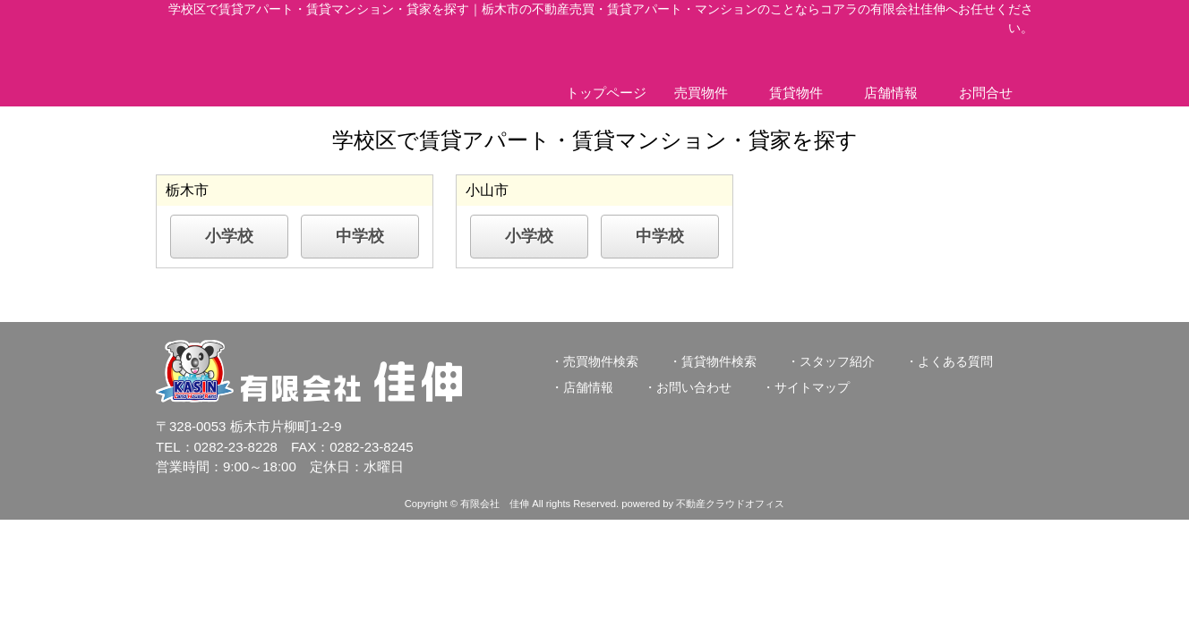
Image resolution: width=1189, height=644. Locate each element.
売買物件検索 (600, 361)
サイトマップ (812, 387)
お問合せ (986, 92)
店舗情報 (891, 92)
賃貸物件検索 (719, 361)
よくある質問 (955, 361)
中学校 (360, 236)
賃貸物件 (796, 92)
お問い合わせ (693, 387)
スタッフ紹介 (837, 361)
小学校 (229, 236)
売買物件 (701, 92)
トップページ (606, 92)
